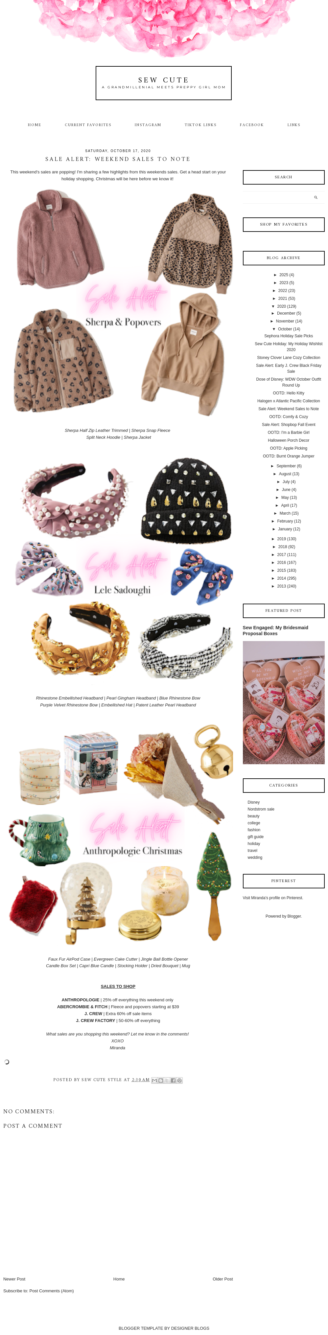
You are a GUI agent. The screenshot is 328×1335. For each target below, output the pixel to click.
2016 (281, 562)
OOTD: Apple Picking (288, 448)
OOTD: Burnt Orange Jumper (289, 456)
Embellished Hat (116, 704)
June (286, 489)
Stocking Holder (132, 965)
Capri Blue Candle (96, 965)
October (285, 329)
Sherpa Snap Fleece (150, 430)
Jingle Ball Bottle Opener (164, 959)
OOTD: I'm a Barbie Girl (289, 432)
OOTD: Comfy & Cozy (288, 416)
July (286, 481)
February (285, 521)
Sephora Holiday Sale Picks (288, 336)
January (285, 529)
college (254, 823)
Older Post (223, 1279)
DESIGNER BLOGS (190, 1328)
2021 (282, 298)
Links (294, 125)
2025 (283, 275)
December (286, 313)
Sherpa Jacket (137, 437)
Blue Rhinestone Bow (179, 698)
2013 (281, 586)
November (285, 321)
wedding (255, 857)
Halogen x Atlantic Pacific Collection (288, 401)
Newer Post (14, 1279)
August (285, 474)
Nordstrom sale (261, 809)
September (286, 466)
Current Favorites (88, 125)
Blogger (294, 916)
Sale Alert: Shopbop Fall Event (289, 424)
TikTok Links (200, 125)
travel (252, 850)
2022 (282, 290)
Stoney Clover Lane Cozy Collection (288, 357)
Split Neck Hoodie (103, 437)
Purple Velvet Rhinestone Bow (69, 704)
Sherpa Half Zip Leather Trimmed (96, 430)
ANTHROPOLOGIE (81, 999)
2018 (282, 547)
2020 (281, 306)
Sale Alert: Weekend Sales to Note (288, 409)
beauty (254, 816)
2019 (281, 539)
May (285, 497)
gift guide (256, 836)
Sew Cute (164, 80)
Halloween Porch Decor (288, 440)
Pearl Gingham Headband (131, 698)
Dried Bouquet (164, 965)
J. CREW (93, 1013)
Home (34, 125)
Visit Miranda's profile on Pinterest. (273, 898)
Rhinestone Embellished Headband (69, 698)
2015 (281, 570)
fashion (254, 830)
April (285, 505)
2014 (281, 578)
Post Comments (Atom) (51, 1290)
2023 (283, 282)
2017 (281, 554)
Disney (254, 802)
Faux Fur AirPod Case (69, 959)
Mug (186, 965)
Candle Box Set (61, 965)
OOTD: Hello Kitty (288, 393)
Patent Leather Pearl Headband (166, 704)
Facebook (252, 125)
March (285, 513)
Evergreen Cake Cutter (115, 959)
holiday (254, 843)
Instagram (148, 125)
